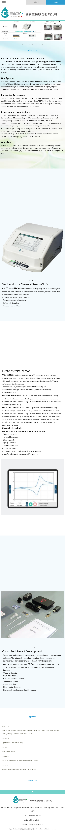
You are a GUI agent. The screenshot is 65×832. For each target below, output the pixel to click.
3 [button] (29, 45)
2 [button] (26, 45)
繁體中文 (37, 2)
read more (32, 780)
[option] (32, 31)
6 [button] (39, 45)
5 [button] (36, 45)
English (56, 2)
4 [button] (32, 45)
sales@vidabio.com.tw (36, 824)
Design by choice (51, 829)
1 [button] (22, 45)
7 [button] (42, 45)
